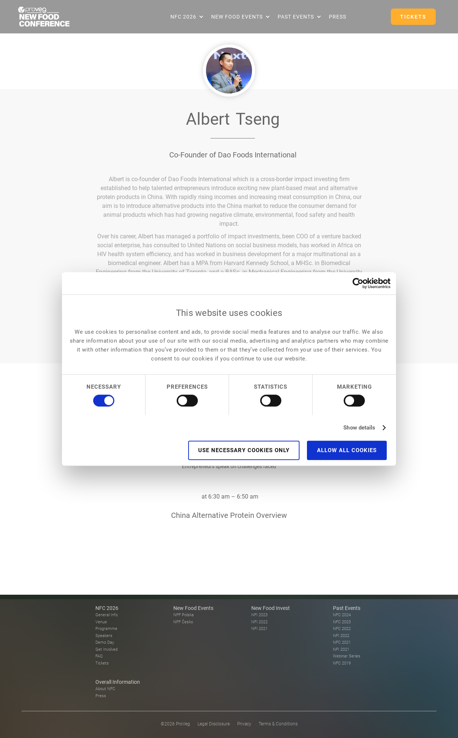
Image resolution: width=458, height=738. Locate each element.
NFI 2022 (259, 622)
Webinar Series (346, 656)
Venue (101, 622)
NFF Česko (183, 622)
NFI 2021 (259, 628)
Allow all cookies (347, 450)
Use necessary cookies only (243, 450)
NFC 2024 (342, 615)
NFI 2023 (259, 615)
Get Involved (106, 649)
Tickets (102, 663)
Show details (359, 427)
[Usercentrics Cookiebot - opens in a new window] (357, 283)
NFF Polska (183, 615)
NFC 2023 (342, 622)
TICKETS (413, 17)
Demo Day (104, 642)
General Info (106, 615)
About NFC (105, 688)
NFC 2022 (342, 628)
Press (337, 17)
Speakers (103, 635)
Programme (106, 628)
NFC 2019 (342, 663)
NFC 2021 (342, 642)
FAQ (98, 656)
